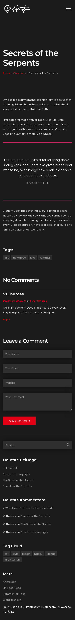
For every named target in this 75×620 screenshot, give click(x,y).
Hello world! (10, 468)
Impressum (33, 607)
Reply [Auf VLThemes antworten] (6, 319)
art (7, 257)
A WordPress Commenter (19, 508)
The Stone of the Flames (18, 480)
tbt (6, 554)
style (15, 554)
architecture (13, 559)
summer (44, 257)
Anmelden (9, 582)
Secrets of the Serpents (17, 486)
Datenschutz (51, 607)
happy (38, 554)
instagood (19, 257)
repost (26, 554)
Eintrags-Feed (12, 588)
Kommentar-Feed (14, 594)
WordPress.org (12, 600)
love (32, 257)
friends (51, 554)
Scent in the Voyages (16, 474)
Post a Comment (19, 420)
